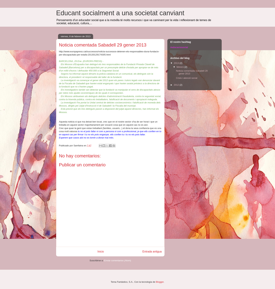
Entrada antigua (152, 251)
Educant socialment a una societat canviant (120, 13)
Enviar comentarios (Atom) (117, 260)
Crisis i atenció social (186, 78)
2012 (177, 85)
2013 (177, 63)
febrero (181, 67)
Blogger (160, 282)
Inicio (101, 251)
